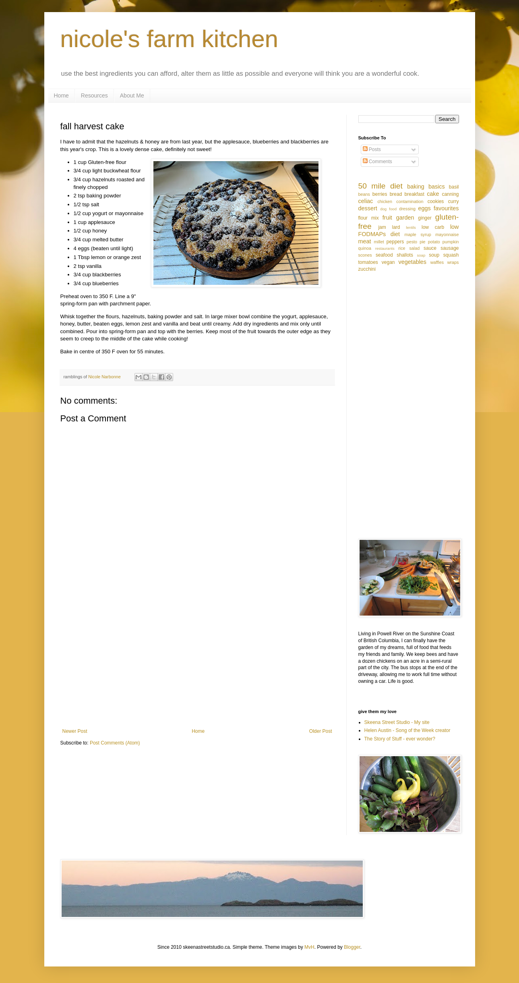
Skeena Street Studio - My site (397, 722)
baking (415, 186)
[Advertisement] (197, 662)
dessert (367, 208)
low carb (433, 227)
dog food (388, 209)
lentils (411, 227)
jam (382, 227)
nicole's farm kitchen (169, 38)
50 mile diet (380, 186)
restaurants (385, 248)
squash (451, 255)
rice (401, 248)
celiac (365, 201)
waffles (437, 262)
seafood (384, 255)
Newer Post (74, 731)
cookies (436, 201)
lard (396, 227)
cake (433, 194)
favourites (446, 208)
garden (405, 217)
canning (450, 194)
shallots (405, 255)
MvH (309, 947)
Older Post (320, 731)
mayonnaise (447, 234)
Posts (372, 149)
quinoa (364, 248)
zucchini (367, 269)
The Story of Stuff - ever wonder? (400, 739)
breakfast (414, 194)
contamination (409, 201)
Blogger (352, 947)
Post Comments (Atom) (115, 743)
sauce (430, 248)
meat (364, 241)
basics (436, 186)
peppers (395, 242)
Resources (94, 95)
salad (414, 248)
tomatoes (368, 262)
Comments (377, 161)
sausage (449, 248)
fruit (387, 217)
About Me (132, 95)
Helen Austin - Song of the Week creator (407, 730)
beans (364, 194)
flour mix (368, 218)
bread (396, 194)
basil (454, 187)
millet (379, 241)
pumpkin (450, 241)
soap (421, 255)
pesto (412, 241)
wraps (453, 262)
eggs (424, 208)
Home (61, 95)
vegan (388, 262)
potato (434, 241)
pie (422, 241)
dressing (407, 208)
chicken (384, 201)
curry (453, 201)
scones (365, 255)
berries (379, 194)
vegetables (412, 262)
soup (434, 255)
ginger (424, 218)
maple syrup (417, 234)
